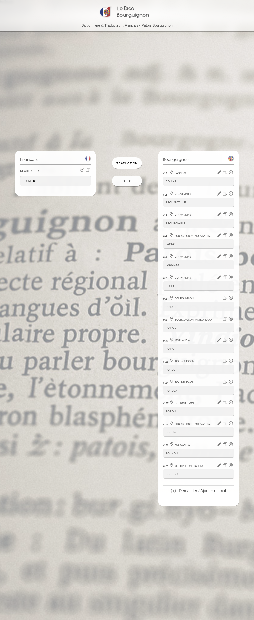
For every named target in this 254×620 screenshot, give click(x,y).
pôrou (171, 410)
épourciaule (175, 223)
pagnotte (173, 244)
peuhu (170, 286)
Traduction (126, 163)
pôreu (170, 369)
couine (171, 182)
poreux (171, 390)
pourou (172, 473)
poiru (170, 348)
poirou (171, 327)
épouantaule (176, 203)
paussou (172, 265)
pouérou (173, 431)
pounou (172, 452)
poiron (171, 306)
